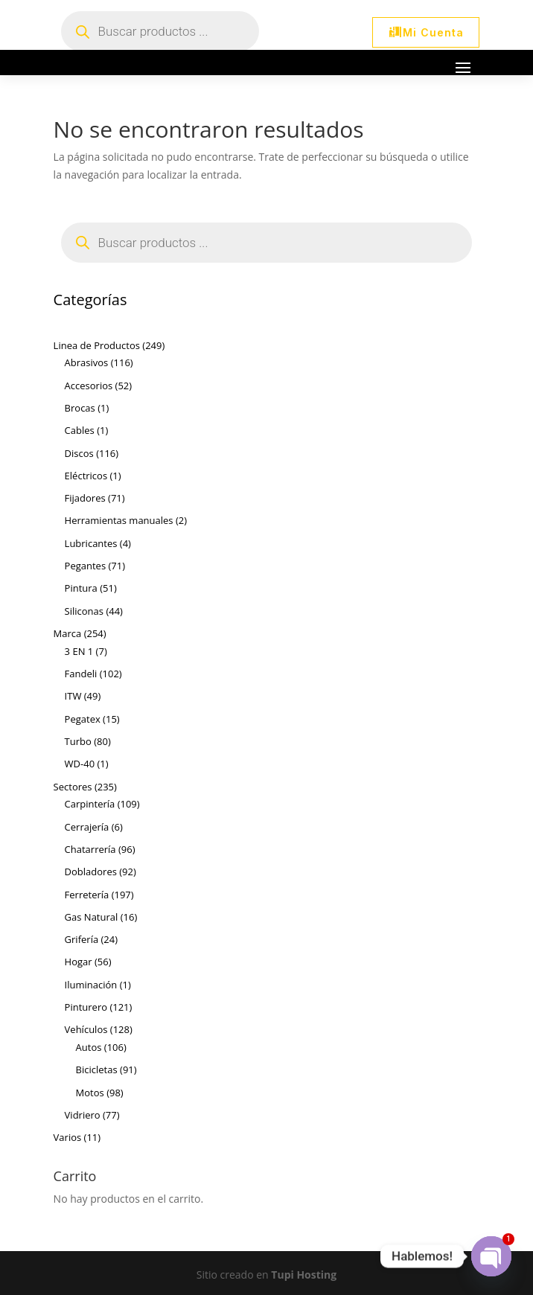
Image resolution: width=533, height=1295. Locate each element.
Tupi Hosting (303, 1274)
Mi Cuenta (433, 32)
